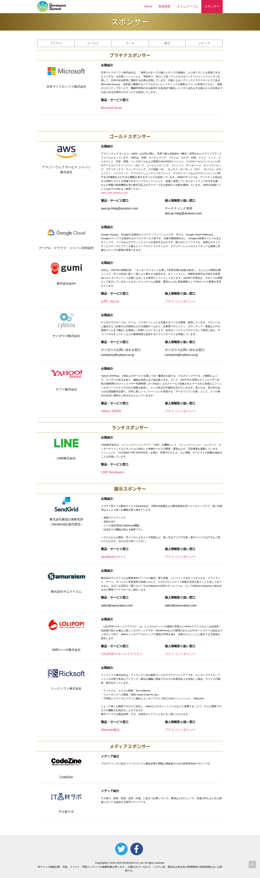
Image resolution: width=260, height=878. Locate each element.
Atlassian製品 (110, 729)
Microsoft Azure (111, 107)
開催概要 (164, 6)
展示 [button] (167, 43)
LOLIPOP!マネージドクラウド (121, 654)
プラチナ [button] (56, 43)
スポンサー (212, 6)
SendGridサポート (113, 556)
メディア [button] (204, 43)
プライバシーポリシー (180, 301)
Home (148, 6)
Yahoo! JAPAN (111, 411)
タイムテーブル (187, 6)
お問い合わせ (110, 301)
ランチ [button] (130, 43)
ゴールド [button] (93, 43)
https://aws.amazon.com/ (114, 192)
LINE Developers (112, 472)
